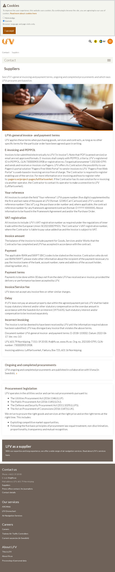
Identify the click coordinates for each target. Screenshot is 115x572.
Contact (5, 52)
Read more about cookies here (23, 13)
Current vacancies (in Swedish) (15, 538)
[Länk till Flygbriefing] (95, 41)
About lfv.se (7, 556)
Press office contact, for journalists (17, 489)
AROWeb (6, 506)
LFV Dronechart (9, 511)
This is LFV (7, 551)
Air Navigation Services (12, 515)
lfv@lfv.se (12, 478)
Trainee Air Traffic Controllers (15, 533)
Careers (5, 529)
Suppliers (6, 485)
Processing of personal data (14, 560)
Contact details (9, 492)
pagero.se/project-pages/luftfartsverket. (30, 179)
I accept (9, 30)
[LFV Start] (8, 41)
